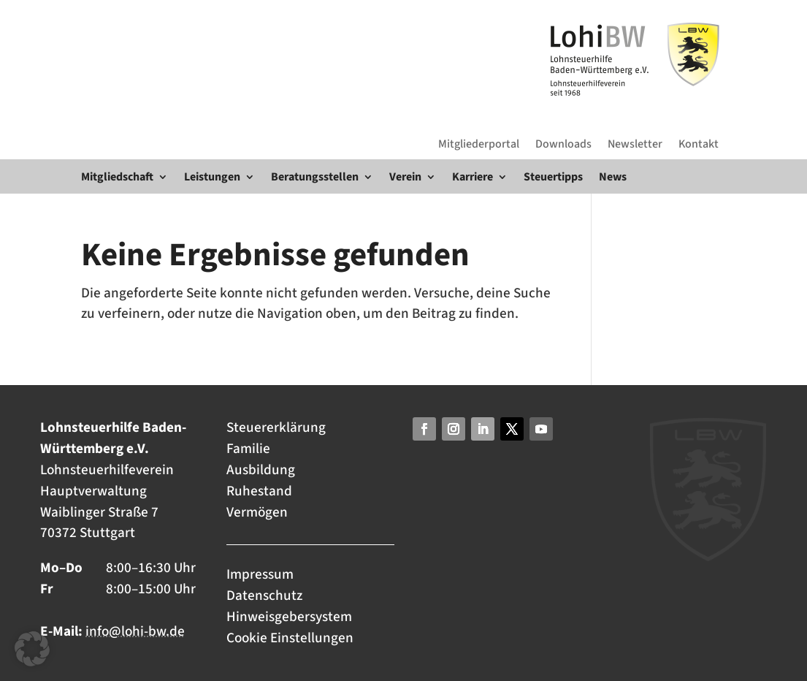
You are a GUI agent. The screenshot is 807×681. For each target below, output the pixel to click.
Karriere (472, 177)
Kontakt (698, 144)
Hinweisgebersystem (289, 616)
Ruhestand (259, 491)
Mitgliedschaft (117, 177)
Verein (405, 177)
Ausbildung (260, 470)
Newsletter (635, 144)
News (613, 177)
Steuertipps (553, 177)
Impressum (261, 574)
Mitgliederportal (478, 144)
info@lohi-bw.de (135, 631)
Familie (248, 448)
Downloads (563, 144)
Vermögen (257, 512)
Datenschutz (264, 595)
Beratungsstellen (315, 177)
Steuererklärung (276, 427)
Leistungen (212, 177)
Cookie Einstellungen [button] (289, 638)
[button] (32, 649)
